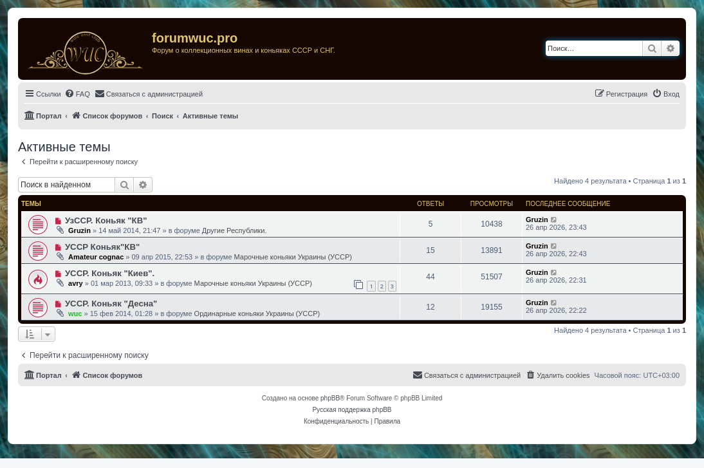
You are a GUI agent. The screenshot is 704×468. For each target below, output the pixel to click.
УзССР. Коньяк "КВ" (106, 220)
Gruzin (79, 230)
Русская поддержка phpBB (351, 409)
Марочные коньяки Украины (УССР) (293, 257)
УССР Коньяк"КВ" (102, 247)
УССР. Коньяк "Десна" (111, 303)
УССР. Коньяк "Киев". (109, 273)
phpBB (330, 398)
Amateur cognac (96, 257)
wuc (75, 313)
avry (75, 283)
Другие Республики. (234, 230)
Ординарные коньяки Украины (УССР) (257, 313)
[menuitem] (77, 94)
